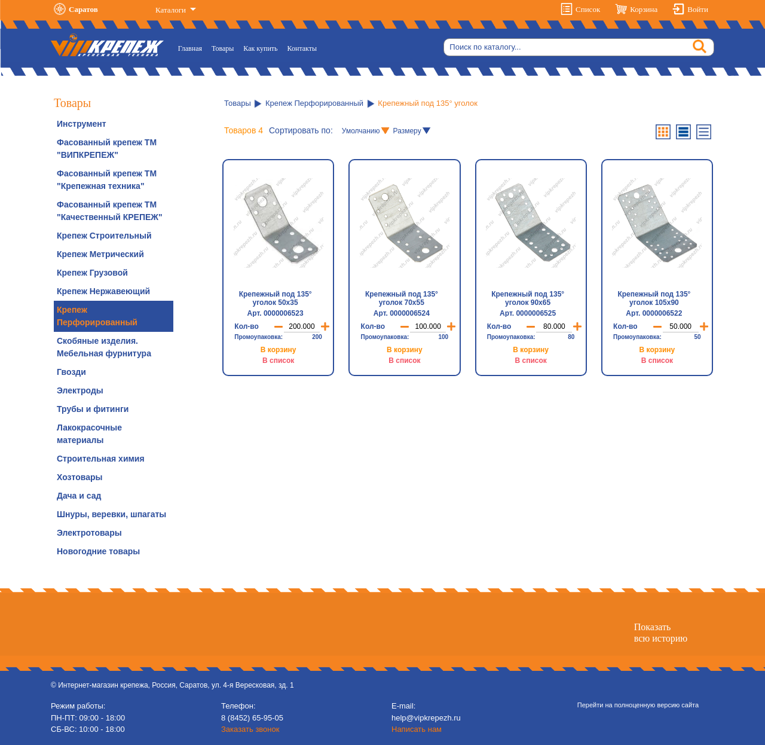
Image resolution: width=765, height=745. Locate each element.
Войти (697, 9)
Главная (192, 47)
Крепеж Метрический (100, 254)
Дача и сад (79, 495)
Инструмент (81, 124)
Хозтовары (79, 477)
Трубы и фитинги (92, 409)
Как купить (260, 48)
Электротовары (89, 533)
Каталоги (171, 9)
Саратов (83, 9)
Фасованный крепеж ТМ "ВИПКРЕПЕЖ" (107, 149)
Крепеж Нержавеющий (103, 291)
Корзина (643, 9)
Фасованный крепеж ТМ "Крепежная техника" (107, 180)
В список (278, 360)
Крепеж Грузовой (92, 272)
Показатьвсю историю (660, 632)
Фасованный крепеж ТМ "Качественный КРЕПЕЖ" (110, 211)
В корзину (278, 350)
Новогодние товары (98, 551)
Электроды (80, 390)
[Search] (578, 47)
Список (588, 9)
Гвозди (71, 372)
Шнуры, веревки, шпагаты (111, 514)
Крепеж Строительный (104, 235)
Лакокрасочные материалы (89, 434)
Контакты (302, 48)
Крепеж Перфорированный (97, 316)
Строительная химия (101, 458)
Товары (223, 48)
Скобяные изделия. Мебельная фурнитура (104, 347)
